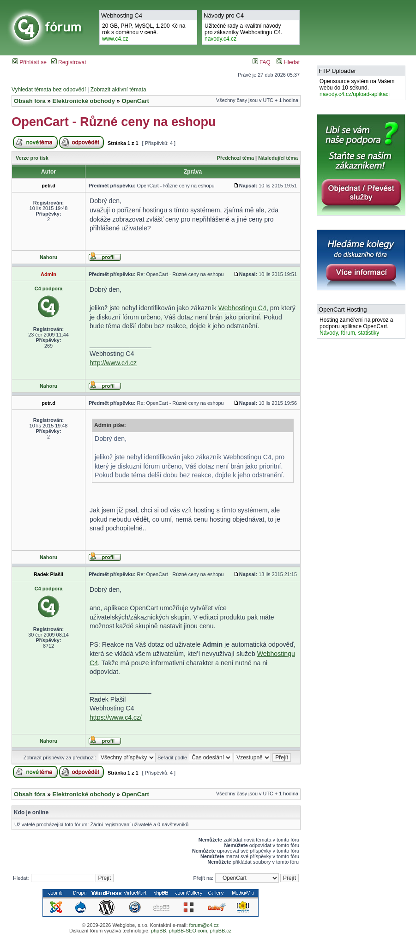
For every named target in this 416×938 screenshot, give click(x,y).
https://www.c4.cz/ (116, 717)
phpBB (158, 930)
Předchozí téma (235, 158)
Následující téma (278, 158)
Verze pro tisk (32, 158)
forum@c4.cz (203, 925)
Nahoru (48, 257)
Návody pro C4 (224, 15)
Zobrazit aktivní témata (118, 89)
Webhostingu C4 (242, 308)
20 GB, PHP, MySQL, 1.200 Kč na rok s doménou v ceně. (144, 32)
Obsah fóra (30, 100)
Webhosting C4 (121, 15)
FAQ (262, 62)
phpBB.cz (221, 930)
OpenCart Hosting (343, 309)
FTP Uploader (337, 70)
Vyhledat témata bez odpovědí (49, 89)
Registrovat (68, 62)
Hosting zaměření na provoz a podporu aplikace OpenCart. (356, 326)
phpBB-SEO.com (188, 930)
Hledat (288, 62)
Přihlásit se (29, 62)
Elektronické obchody (83, 100)
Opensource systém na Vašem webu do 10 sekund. (357, 87)
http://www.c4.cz (113, 363)
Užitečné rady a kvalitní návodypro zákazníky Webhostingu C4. (244, 32)
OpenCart (135, 100)
